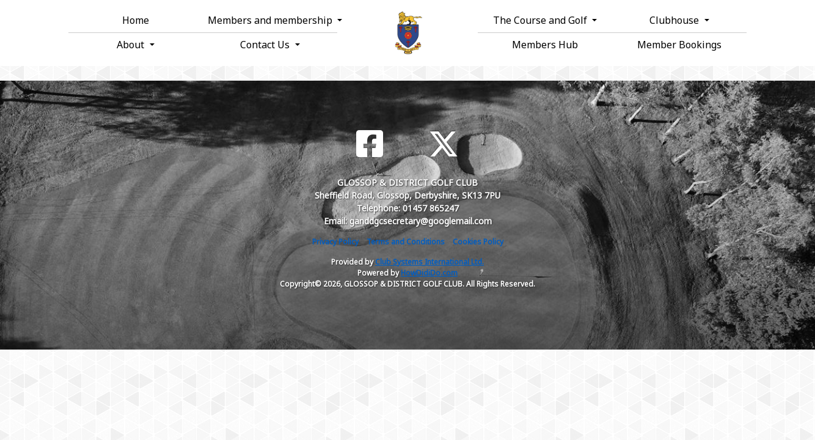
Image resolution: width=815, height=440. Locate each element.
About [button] (132, 44)
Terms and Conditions (406, 242)
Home (135, 20)
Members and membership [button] (271, 20)
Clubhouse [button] (675, 20)
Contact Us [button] (266, 44)
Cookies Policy (478, 242)
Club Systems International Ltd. (429, 262)
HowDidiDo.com (429, 273)
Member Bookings (679, 44)
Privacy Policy (335, 242)
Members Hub (545, 44)
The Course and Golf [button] (541, 20)
